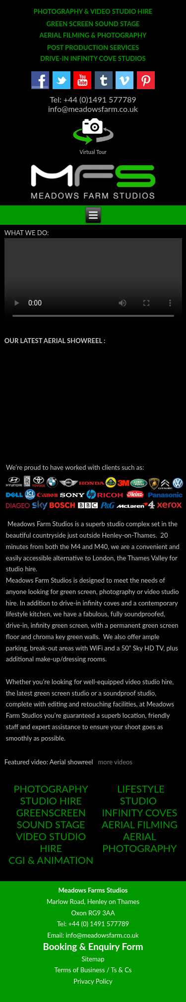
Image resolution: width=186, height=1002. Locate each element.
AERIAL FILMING (140, 824)
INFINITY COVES (140, 812)
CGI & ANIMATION (50, 860)
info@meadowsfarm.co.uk (102, 935)
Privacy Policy (92, 981)
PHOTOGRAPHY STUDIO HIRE (51, 794)
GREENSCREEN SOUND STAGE (51, 818)
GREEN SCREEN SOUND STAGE (92, 24)
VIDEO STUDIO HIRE (51, 842)
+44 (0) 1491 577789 (98, 924)
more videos (115, 762)
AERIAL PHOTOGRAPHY (139, 842)
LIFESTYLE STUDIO (141, 794)
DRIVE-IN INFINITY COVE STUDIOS (93, 58)
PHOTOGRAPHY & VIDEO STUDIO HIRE (93, 11)
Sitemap (92, 959)
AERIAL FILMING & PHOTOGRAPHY (92, 35)
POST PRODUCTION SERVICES (93, 47)
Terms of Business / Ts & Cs (92, 970)
